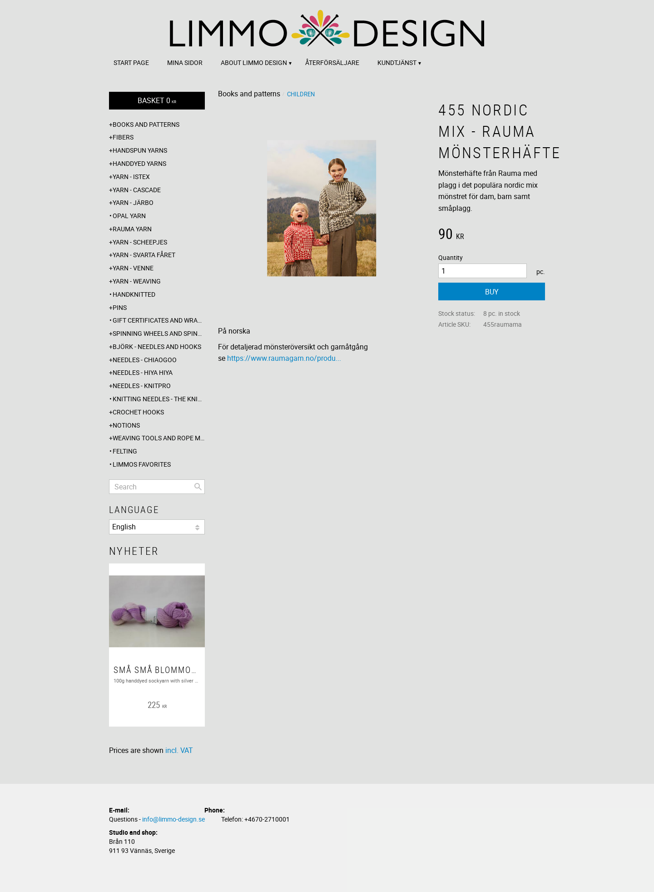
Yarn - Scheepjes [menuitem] (140, 242)
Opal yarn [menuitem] (129, 215)
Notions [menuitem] (126, 425)
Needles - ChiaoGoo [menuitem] (145, 359)
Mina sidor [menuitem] (185, 62)
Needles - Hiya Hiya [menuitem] (143, 372)
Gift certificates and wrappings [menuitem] (159, 320)
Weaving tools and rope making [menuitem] (159, 438)
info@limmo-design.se (173, 819)
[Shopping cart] (157, 101)
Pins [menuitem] (120, 307)
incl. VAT (179, 750)
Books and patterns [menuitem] (146, 124)
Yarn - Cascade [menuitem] (137, 189)
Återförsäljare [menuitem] (332, 62)
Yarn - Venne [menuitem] (133, 268)
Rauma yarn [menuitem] (132, 228)
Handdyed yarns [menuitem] (139, 163)
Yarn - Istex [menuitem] (131, 176)
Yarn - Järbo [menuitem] (133, 202)
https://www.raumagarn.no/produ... (284, 358)
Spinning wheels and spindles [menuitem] (159, 333)
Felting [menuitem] (125, 451)
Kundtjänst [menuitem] (396, 62)
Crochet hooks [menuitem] (138, 412)
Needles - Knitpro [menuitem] (142, 385)
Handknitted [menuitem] (134, 294)
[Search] (198, 486)
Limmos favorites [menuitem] (142, 464)
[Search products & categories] (157, 486)
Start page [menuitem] (131, 62)
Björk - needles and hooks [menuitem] (157, 346)
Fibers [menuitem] (123, 137)
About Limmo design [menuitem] (254, 62)
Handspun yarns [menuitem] (140, 150)
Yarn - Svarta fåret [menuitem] (144, 254)
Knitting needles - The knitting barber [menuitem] (159, 398)
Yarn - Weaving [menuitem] (137, 281)
